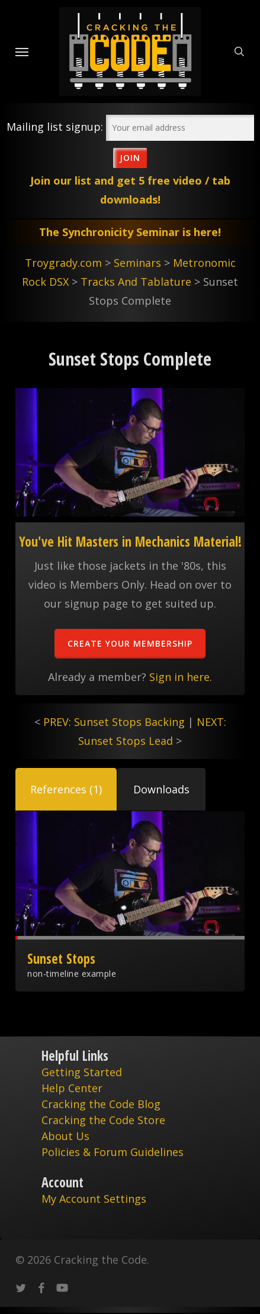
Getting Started (81, 1072)
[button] (66, 789)
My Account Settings (93, 1199)
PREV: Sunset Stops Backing (114, 722)
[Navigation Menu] (21, 51)
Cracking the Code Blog (101, 1104)
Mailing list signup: (55, 127)
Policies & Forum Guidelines (112, 1152)
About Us (65, 1136)
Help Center (71, 1088)
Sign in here (179, 677)
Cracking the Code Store (103, 1120)
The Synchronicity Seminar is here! (130, 232)
